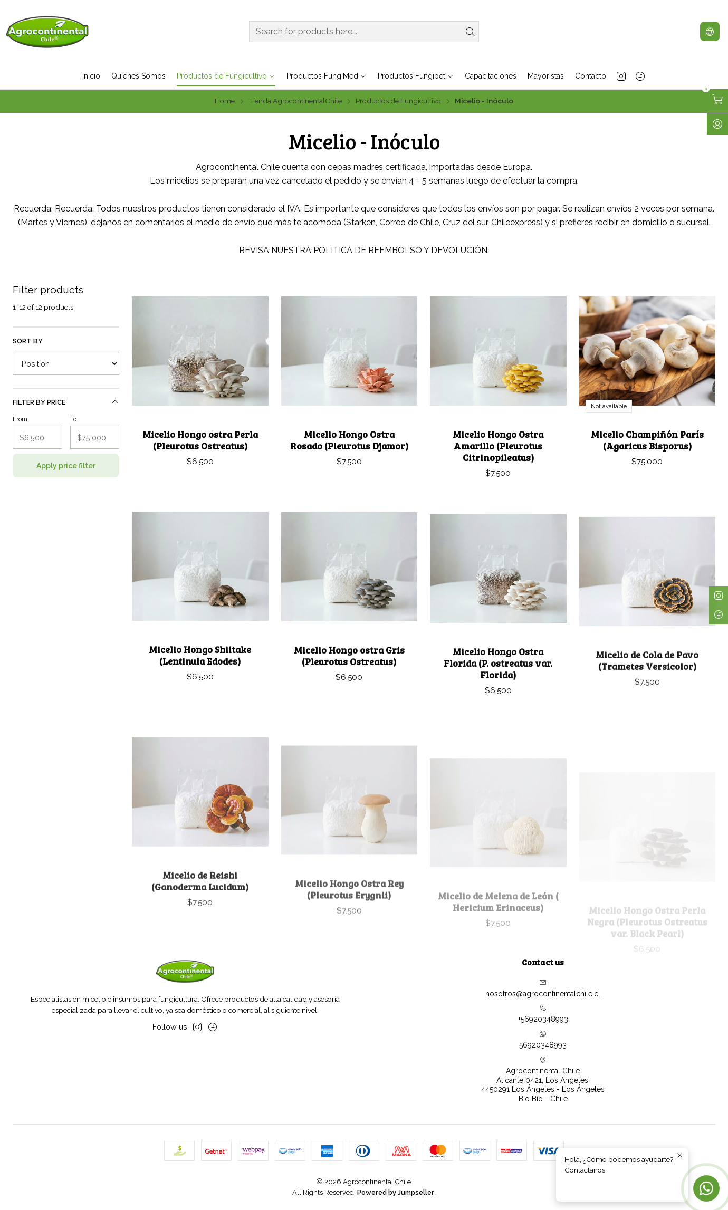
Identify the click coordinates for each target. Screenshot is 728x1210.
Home (225, 101)
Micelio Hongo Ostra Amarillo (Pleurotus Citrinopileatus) (498, 446)
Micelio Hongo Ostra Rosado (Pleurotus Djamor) (349, 440)
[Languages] (710, 31)
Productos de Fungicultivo (398, 101)
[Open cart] (717, 99)
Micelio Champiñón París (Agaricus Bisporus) (647, 440)
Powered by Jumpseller (395, 1192)
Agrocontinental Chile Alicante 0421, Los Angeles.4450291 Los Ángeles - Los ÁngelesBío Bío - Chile (543, 1079)
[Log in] (717, 124)
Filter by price (66, 402)
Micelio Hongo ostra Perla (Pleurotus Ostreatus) (200, 440)
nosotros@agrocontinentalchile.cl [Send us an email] (542, 988)
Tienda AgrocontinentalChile (295, 101)
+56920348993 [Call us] (543, 1013)
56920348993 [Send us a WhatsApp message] (543, 1039)
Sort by (28, 341)
